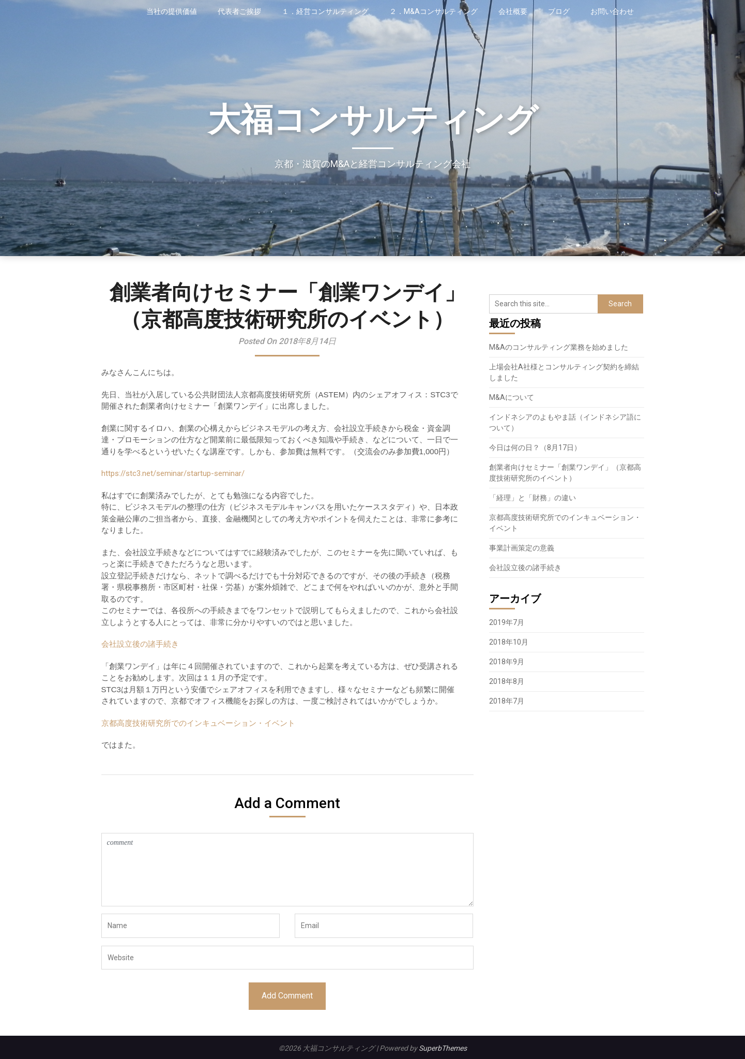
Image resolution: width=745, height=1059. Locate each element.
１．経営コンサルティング (325, 11)
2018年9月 (506, 662)
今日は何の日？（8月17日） (535, 447)
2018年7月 (506, 701)
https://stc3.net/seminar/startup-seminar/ (173, 473)
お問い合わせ (612, 11)
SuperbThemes (443, 1048)
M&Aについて (511, 397)
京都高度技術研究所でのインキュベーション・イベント (198, 723)
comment (287, 869)
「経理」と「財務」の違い (532, 498)
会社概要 (512, 11)
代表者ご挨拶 (239, 11)
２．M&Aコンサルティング (433, 11)
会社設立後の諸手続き (140, 643)
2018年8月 (506, 681)
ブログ (559, 11)
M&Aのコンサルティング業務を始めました (558, 347)
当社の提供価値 (171, 11)
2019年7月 (506, 622)
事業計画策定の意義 (521, 548)
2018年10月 (508, 642)
